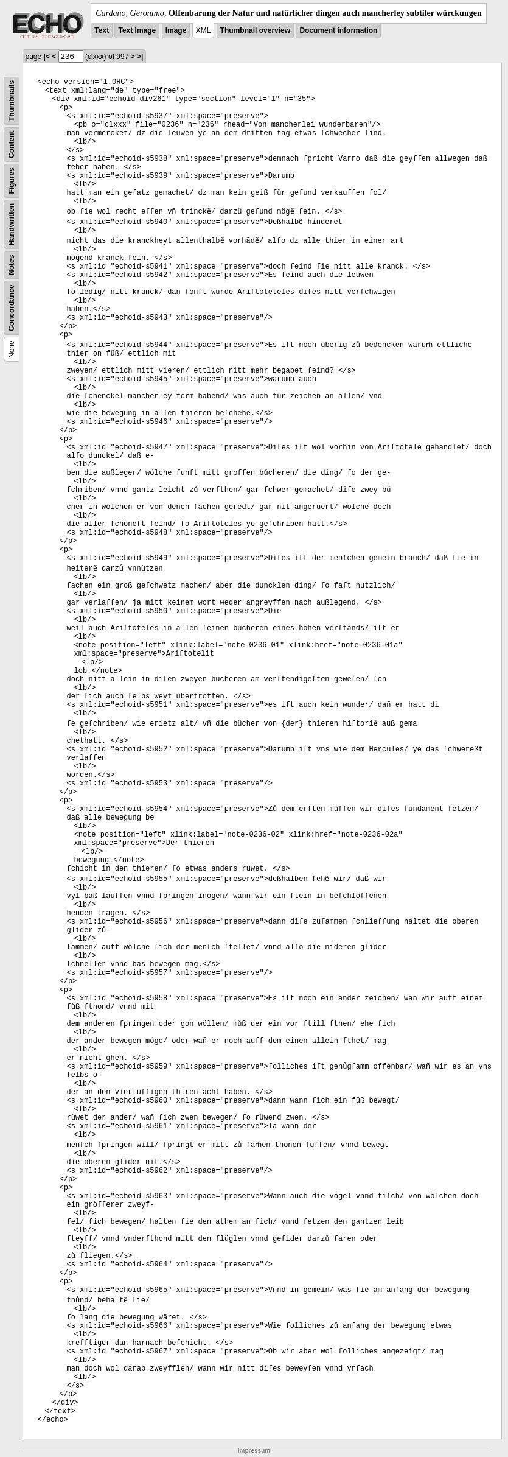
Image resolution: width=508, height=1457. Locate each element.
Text (101, 30)
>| (140, 56)
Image (176, 30)
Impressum (254, 1450)
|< (47, 56)
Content (11, 144)
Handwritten (11, 224)
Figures (11, 180)
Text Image (137, 30)
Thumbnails (11, 100)
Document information (338, 30)
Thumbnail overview (255, 30)
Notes (11, 265)
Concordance (11, 307)
